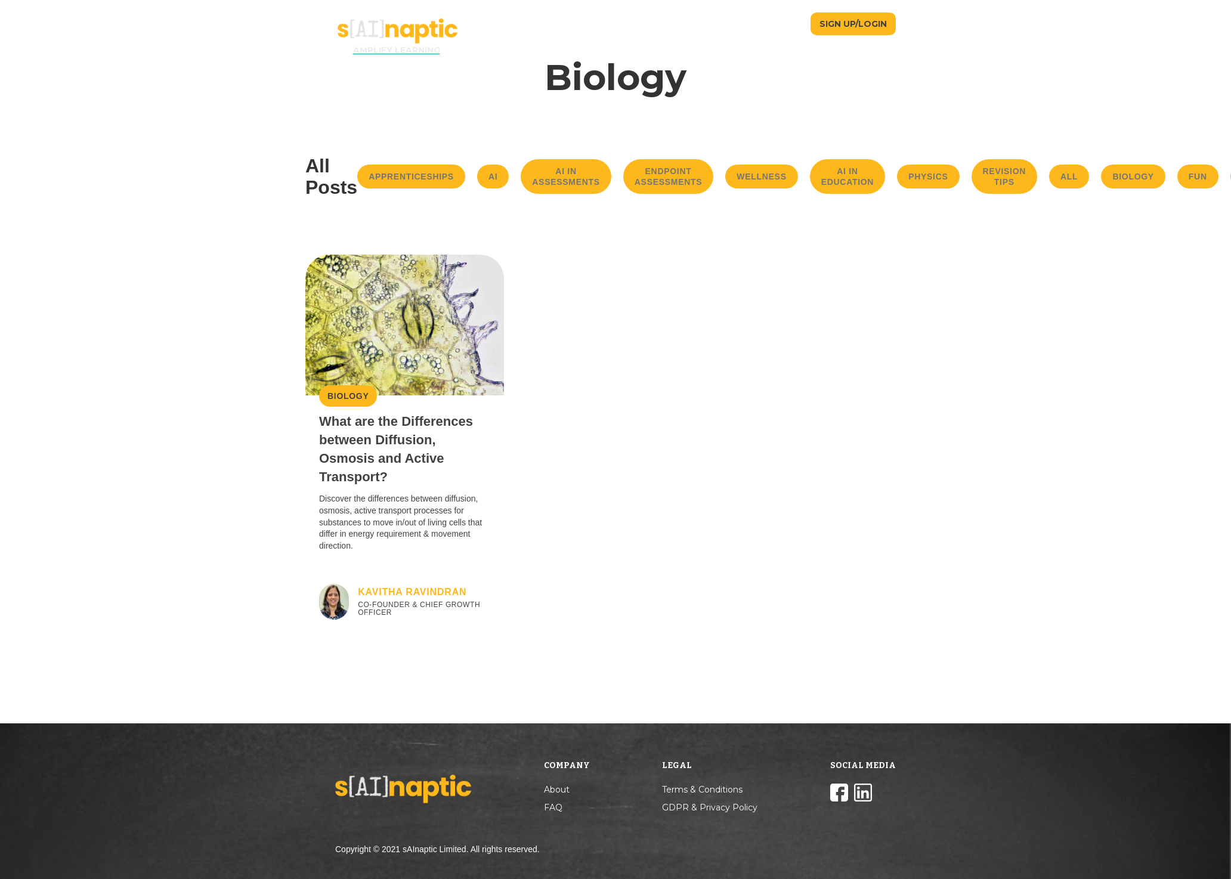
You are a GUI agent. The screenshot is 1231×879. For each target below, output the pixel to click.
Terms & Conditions (702, 789)
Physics (928, 176)
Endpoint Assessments (669, 176)
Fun (1198, 176)
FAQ (553, 807)
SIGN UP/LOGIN (853, 23)
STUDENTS (685, 23)
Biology (1132, 176)
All (1069, 176)
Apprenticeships (411, 176)
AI (492, 176)
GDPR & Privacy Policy (709, 807)
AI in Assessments (566, 176)
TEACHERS (742, 23)
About (557, 789)
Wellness (761, 176)
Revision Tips (1004, 176)
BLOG (791, 23)
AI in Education (847, 176)
